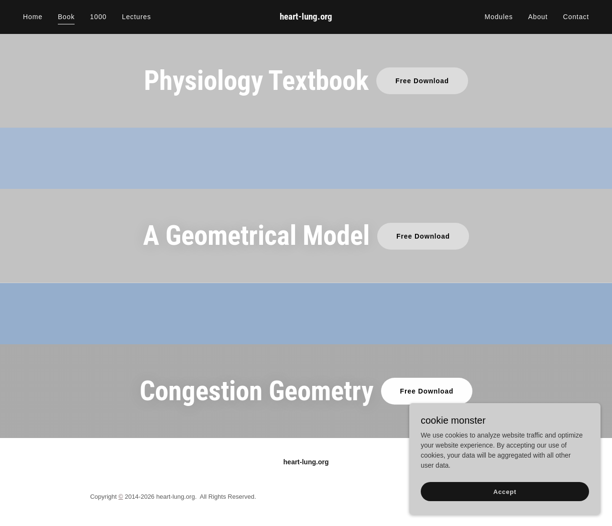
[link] (306, 17)
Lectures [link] (136, 17)
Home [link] (33, 17)
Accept (504, 511)
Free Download (422, 81)
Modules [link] (498, 17)
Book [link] (66, 17)
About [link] (538, 17)
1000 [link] (98, 17)
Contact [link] (576, 17)
